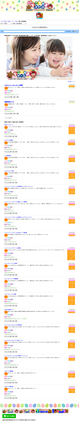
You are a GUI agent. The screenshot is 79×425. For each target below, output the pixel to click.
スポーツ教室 (14, 21)
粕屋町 (9, 21)
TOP (2, 21)
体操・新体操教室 (72, 133)
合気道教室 (71, 259)
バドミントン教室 (71, 256)
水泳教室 (71, 86)
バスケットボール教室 (71, 255)
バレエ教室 (72, 189)
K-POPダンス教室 (72, 130)
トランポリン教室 (71, 301)
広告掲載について (71, 81)
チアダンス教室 (71, 190)
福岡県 (5, 21)
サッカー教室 (72, 284)
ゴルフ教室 (72, 287)
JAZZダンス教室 (71, 129)
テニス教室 (71, 144)
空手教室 (71, 193)
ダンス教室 (72, 173)
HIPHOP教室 (72, 127)
